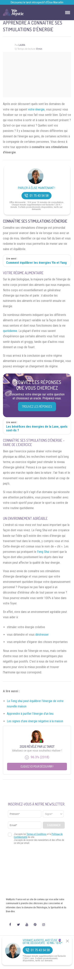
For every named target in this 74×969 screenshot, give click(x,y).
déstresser (42, 634)
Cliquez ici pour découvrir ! (37, 766)
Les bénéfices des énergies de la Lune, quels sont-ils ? (36, 428)
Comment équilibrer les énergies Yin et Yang (36, 263)
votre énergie (36, 109)
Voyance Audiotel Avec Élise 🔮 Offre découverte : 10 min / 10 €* (42, 941)
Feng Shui (43, 552)
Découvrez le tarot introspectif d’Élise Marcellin (37, 2)
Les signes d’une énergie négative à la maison (35, 721)
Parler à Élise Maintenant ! (36, 188)
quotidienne (10, 331)
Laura (22, 44)
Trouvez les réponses (37, 406)
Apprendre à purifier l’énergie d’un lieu (30, 714)
